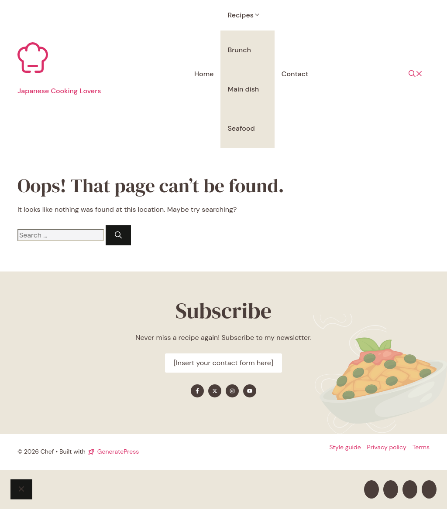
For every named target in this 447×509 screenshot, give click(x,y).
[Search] (118, 235)
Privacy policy (386, 447)
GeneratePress (118, 451)
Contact (295, 73)
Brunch (239, 49)
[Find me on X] (214, 390)
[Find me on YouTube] (249, 390)
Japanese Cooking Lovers (59, 90)
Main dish (243, 89)
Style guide (345, 447)
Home (203, 73)
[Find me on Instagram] (232, 390)
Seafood (240, 128)
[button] (416, 74)
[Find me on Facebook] (197, 390)
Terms (421, 447)
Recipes (247, 15)
